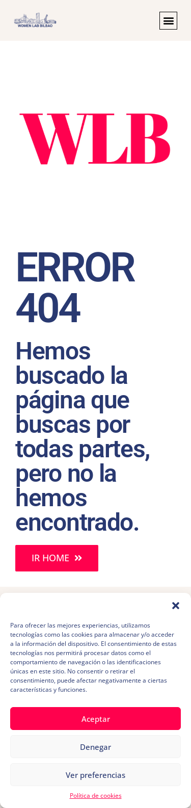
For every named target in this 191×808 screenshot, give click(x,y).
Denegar (95, 747)
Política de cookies (96, 795)
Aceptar (95, 719)
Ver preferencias (95, 775)
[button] (176, 606)
